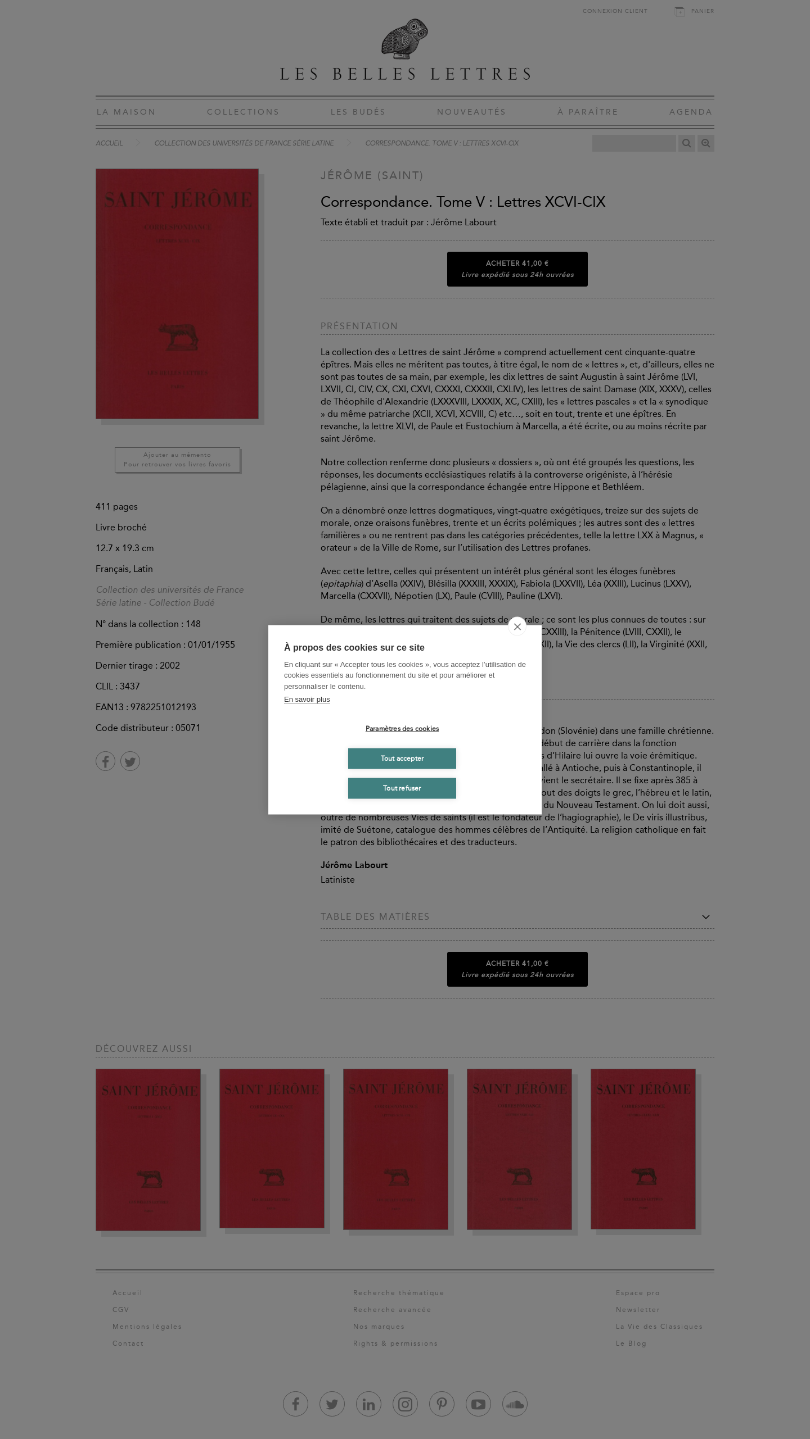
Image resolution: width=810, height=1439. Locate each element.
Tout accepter (402, 758)
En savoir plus (307, 699)
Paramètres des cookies (402, 729)
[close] (517, 625)
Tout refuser (402, 788)
